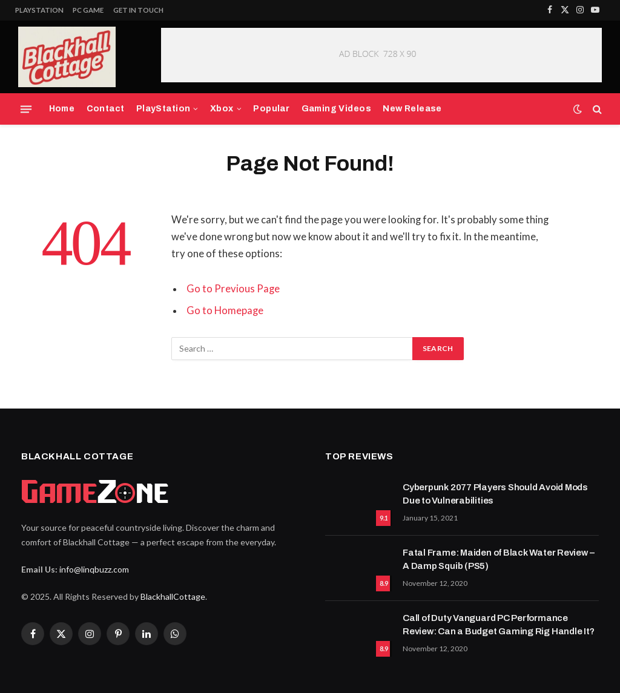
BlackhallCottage (172, 596)
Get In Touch (138, 10)
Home (62, 108)
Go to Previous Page (233, 289)
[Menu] (26, 109)
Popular (271, 108)
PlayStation (39, 10)
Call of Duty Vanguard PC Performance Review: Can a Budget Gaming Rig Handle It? (499, 624)
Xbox (222, 108)
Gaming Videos (337, 108)
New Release (412, 108)
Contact (106, 108)
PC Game (88, 10)
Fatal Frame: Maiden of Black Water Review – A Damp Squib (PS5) (498, 559)
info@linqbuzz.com (94, 569)
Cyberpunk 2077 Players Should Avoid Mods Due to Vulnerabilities (495, 493)
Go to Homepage (224, 310)
